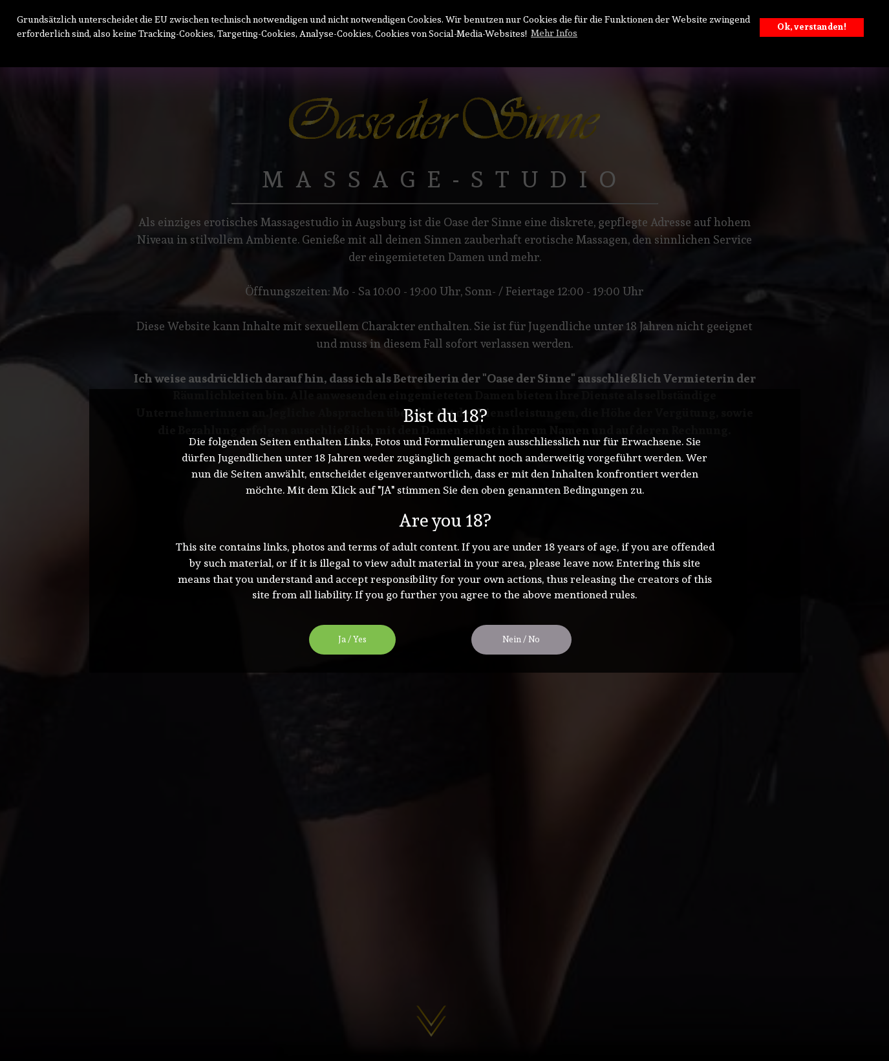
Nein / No (521, 639)
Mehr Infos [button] (554, 33)
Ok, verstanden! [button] (811, 27)
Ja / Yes (352, 639)
